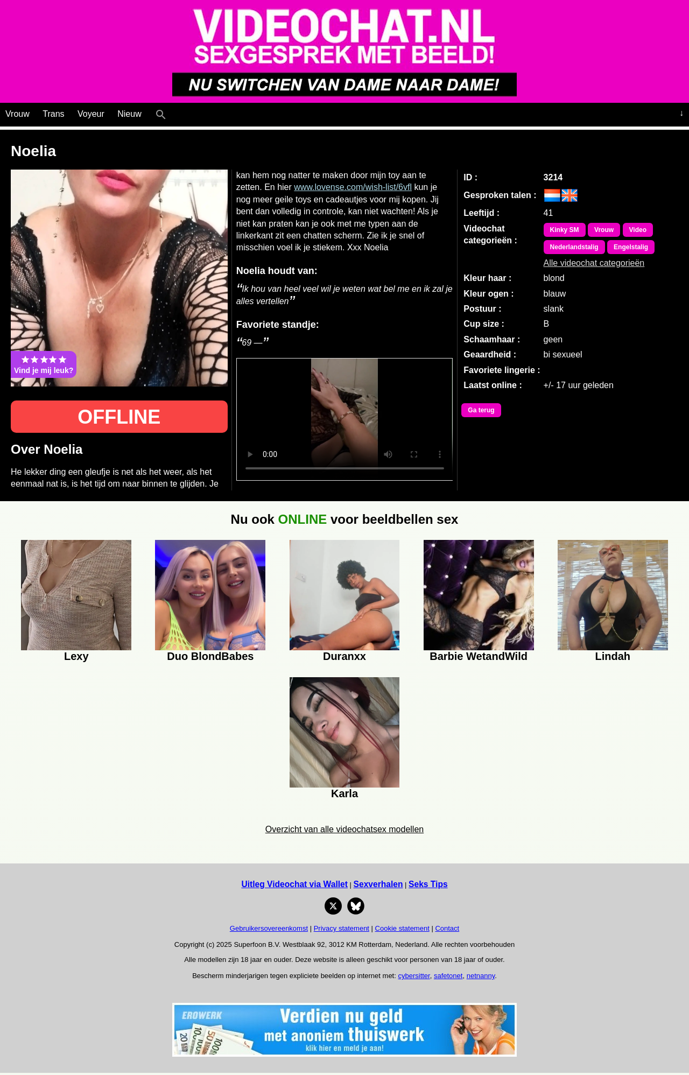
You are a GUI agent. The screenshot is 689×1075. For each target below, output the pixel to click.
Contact (447, 928)
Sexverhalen (378, 884)
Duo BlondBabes (210, 656)
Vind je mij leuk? (43, 364)
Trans (53, 113)
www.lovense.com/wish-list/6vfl (353, 187)
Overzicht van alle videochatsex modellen (344, 829)
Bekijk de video (344, 419)
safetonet (448, 976)
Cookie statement (402, 928)
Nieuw (129, 113)
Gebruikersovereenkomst (269, 928)
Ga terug (481, 410)
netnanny (481, 976)
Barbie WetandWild (479, 656)
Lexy (76, 656)
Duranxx (344, 656)
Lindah (612, 656)
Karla (344, 793)
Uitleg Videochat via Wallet (294, 884)
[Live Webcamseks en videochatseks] (175, 112)
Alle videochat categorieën (594, 263)
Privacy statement (341, 928)
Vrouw (17, 113)
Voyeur (91, 113)
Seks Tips (428, 884)
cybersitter (414, 976)
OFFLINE (119, 417)
